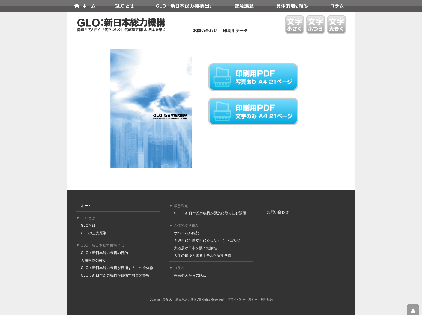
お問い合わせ (278, 212)
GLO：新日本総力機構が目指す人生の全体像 (117, 268)
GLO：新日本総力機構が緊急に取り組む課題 (210, 213)
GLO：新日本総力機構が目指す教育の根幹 (115, 275)
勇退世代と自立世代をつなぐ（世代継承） (208, 240)
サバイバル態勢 (186, 233)
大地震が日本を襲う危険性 (195, 248)
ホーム (86, 206)
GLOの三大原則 (93, 233)
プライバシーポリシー (243, 299)
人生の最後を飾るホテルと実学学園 (203, 256)
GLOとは (88, 226)
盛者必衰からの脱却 (190, 275)
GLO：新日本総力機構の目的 (104, 253)
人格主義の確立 (93, 260)
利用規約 (267, 299)
